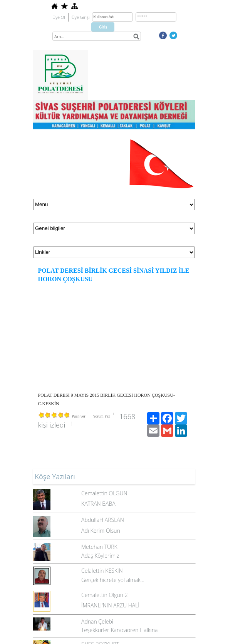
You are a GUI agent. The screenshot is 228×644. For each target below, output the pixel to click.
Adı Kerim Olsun (100, 530)
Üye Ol (58, 17)
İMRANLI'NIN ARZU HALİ (110, 605)
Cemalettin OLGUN (104, 493)
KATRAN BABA (98, 503)
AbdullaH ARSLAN (102, 519)
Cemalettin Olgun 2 (104, 595)
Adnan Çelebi (97, 621)
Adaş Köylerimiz (100, 555)
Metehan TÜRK (99, 546)
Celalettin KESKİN (102, 570)
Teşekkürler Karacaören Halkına (119, 630)
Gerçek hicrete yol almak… (112, 580)
